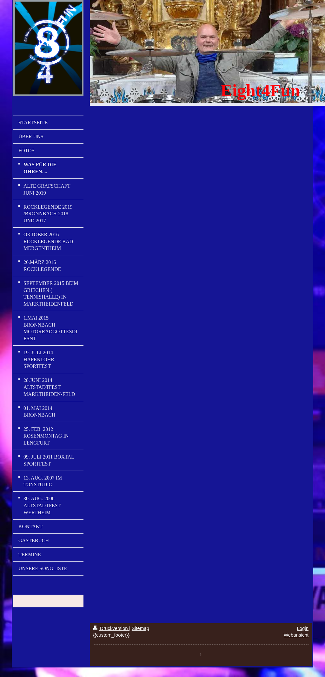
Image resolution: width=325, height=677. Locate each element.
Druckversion (111, 628)
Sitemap (140, 628)
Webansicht (296, 635)
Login (302, 628)
